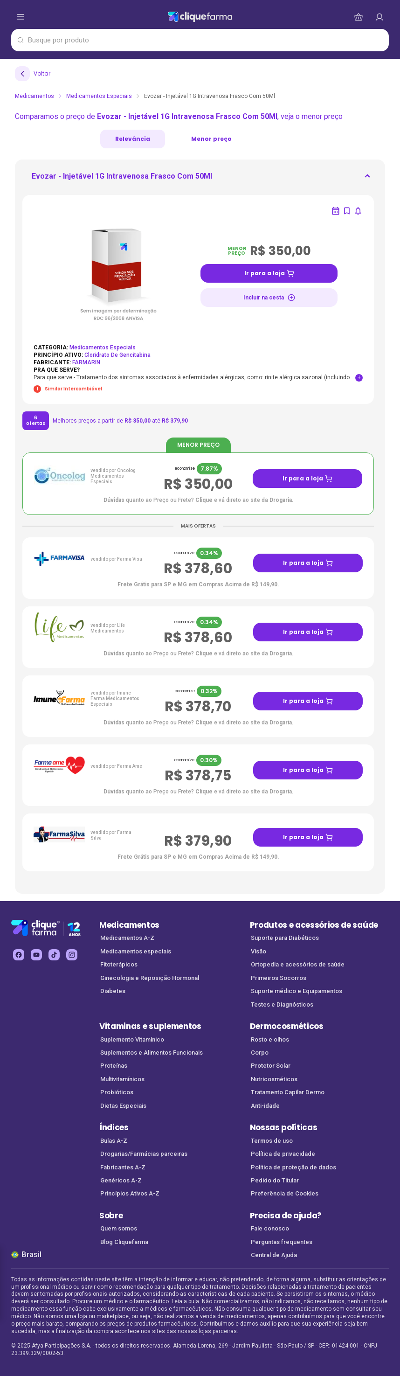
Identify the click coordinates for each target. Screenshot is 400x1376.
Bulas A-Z (113, 1140)
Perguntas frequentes (281, 1241)
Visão (258, 951)
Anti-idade (265, 1105)
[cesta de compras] (379, 16)
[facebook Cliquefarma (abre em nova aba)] (18, 954)
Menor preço (211, 139)
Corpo (260, 1052)
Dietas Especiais (123, 1105)
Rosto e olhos (270, 1039)
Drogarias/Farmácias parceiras (143, 1153)
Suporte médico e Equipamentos (296, 990)
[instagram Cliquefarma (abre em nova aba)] (71, 954)
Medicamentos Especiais (99, 96)
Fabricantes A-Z (122, 1167)
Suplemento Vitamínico (132, 1039)
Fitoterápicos (119, 964)
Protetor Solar (270, 1065)
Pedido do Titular (275, 1180)
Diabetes (112, 990)
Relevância (132, 139)
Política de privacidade (283, 1153)
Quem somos (118, 1228)
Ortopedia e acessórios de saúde (298, 964)
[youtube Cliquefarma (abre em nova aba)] (36, 954)
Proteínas (113, 1065)
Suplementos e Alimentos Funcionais (151, 1052)
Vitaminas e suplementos (150, 1026)
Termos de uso (272, 1140)
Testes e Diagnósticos (282, 1004)
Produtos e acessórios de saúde (314, 925)
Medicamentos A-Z (127, 937)
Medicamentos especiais (135, 951)
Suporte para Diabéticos (285, 937)
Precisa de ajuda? (286, 1215)
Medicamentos (34, 96)
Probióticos (116, 1092)
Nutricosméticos (274, 1079)
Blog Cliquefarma (124, 1241)
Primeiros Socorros (278, 977)
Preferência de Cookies (284, 1193)
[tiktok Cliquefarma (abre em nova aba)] (54, 954)
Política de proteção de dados (293, 1167)
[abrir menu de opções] (20, 16)
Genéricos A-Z (121, 1180)
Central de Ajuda (274, 1254)
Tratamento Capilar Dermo (287, 1092)
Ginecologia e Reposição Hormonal (149, 977)
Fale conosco (270, 1228)
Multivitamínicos (122, 1079)
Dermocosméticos (287, 1026)
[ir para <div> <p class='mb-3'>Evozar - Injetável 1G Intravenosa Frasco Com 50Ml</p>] (122, 179)
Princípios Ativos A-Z (129, 1193)
